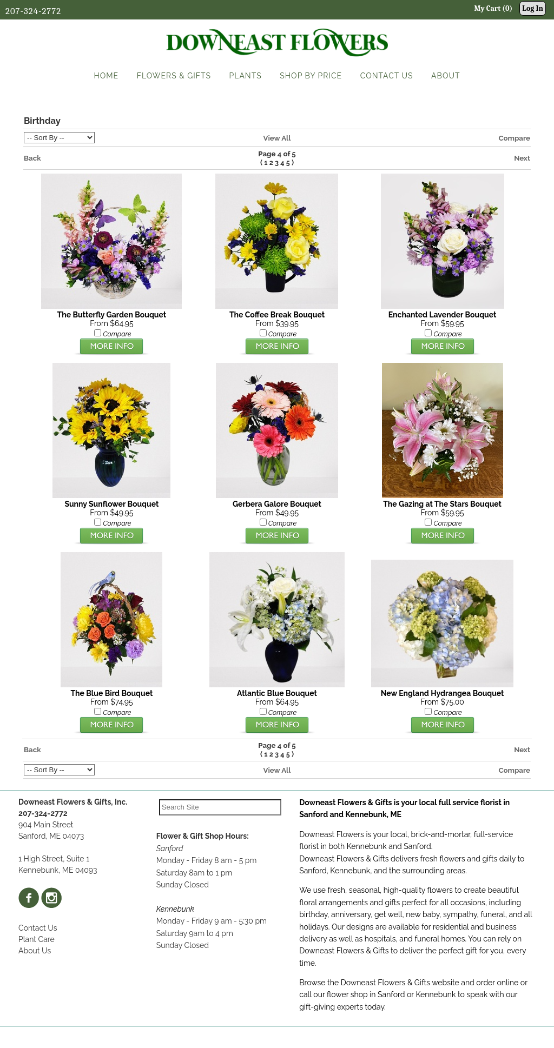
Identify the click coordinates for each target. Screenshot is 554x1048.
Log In (532, 8)
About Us (34, 950)
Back (32, 158)
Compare (514, 138)
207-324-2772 (33, 11)
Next (522, 158)
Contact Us (37, 928)
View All (277, 138)
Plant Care (36, 939)
